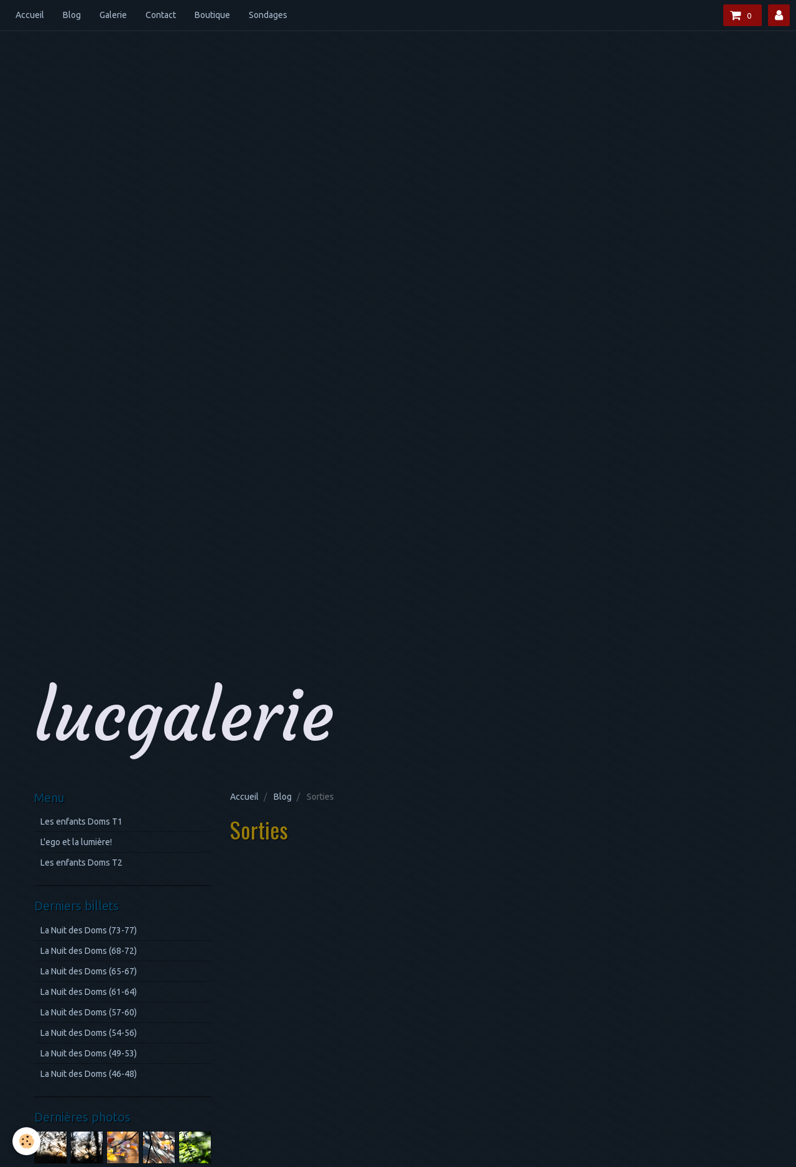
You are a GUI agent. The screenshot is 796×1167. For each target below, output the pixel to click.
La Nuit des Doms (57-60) (88, 1012)
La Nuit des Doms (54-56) (88, 1033)
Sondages (268, 15)
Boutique (212, 15)
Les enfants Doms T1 (81, 821)
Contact (161, 15)
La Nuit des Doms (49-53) (88, 1053)
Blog (72, 15)
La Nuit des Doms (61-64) (88, 992)
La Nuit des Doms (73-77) (88, 930)
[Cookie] (26, 1141)
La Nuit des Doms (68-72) (88, 951)
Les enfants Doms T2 (81, 862)
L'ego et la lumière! (76, 842)
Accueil (30, 15)
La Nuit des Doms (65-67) (88, 971)
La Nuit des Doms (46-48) (88, 1074)
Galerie (113, 15)
